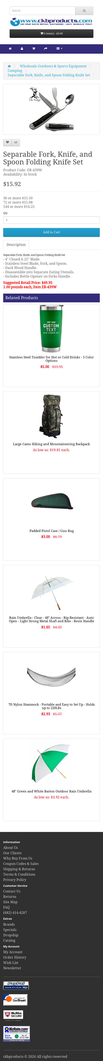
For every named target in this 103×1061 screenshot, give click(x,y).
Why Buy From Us (17, 858)
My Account (12, 952)
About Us (10, 848)
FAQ (6, 907)
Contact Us (11, 891)
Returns (9, 897)
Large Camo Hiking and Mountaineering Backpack (51, 444)
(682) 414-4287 (15, 913)
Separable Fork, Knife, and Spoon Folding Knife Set (49, 75)
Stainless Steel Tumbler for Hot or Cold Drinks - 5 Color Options (51, 359)
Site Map (10, 902)
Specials (9, 930)
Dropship (10, 935)
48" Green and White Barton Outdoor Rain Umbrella (51, 791)
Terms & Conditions (19, 874)
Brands (9, 924)
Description (16, 245)
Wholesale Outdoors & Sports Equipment (53, 66)
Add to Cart (51, 232)
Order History (14, 957)
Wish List (10, 963)
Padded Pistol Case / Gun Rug (51, 531)
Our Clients (12, 853)
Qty (5, 213)
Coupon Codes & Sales (21, 864)
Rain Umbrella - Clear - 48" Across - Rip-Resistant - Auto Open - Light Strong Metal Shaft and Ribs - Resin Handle (51, 619)
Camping (15, 71)
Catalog (9, 940)
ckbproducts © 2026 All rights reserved (35, 1057)
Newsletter (12, 968)
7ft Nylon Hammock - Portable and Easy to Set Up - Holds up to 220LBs (51, 706)
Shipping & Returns (19, 869)
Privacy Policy (14, 880)
